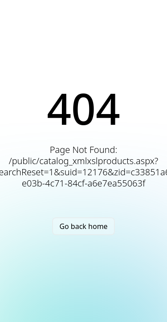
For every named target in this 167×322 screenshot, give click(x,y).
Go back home (83, 226)
